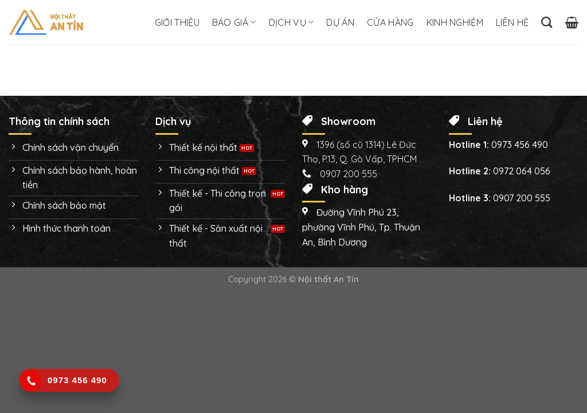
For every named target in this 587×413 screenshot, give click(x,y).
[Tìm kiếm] (546, 22)
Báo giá (234, 22)
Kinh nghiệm (455, 22)
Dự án (340, 22)
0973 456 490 (519, 144)
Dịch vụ (291, 22)
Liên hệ (512, 22)
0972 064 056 (521, 171)
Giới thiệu (177, 22)
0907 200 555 (521, 198)
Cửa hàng (390, 22)
